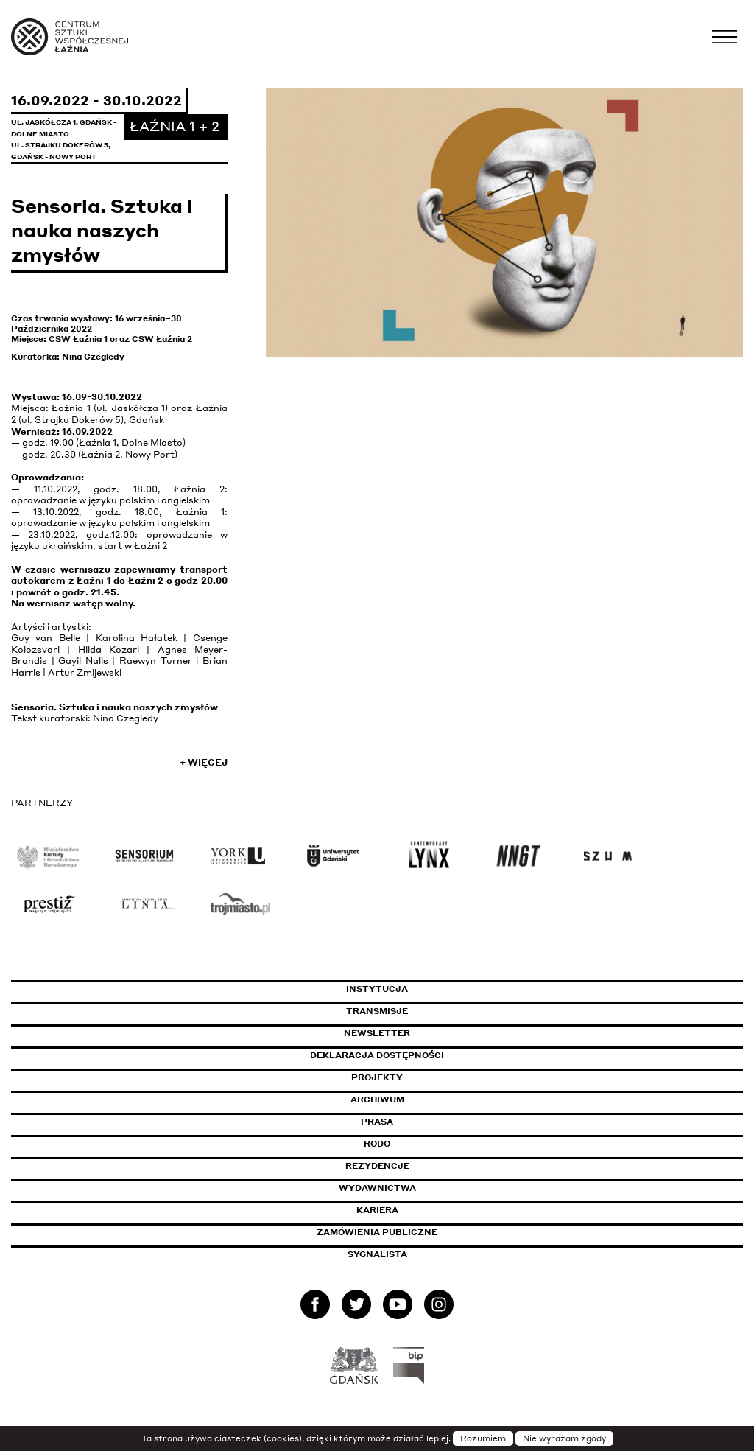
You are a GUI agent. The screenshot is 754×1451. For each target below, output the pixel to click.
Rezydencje (377, 1166)
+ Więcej (204, 762)
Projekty (377, 1077)
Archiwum (377, 1099)
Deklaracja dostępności (377, 1055)
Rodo (377, 1144)
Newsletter (377, 1033)
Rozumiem (483, 1438)
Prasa (377, 1121)
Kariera (377, 1210)
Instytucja (377, 989)
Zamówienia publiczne (410, 1232)
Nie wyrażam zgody (564, 1438)
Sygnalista (377, 1254)
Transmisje (439, 1011)
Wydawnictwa (377, 1188)
